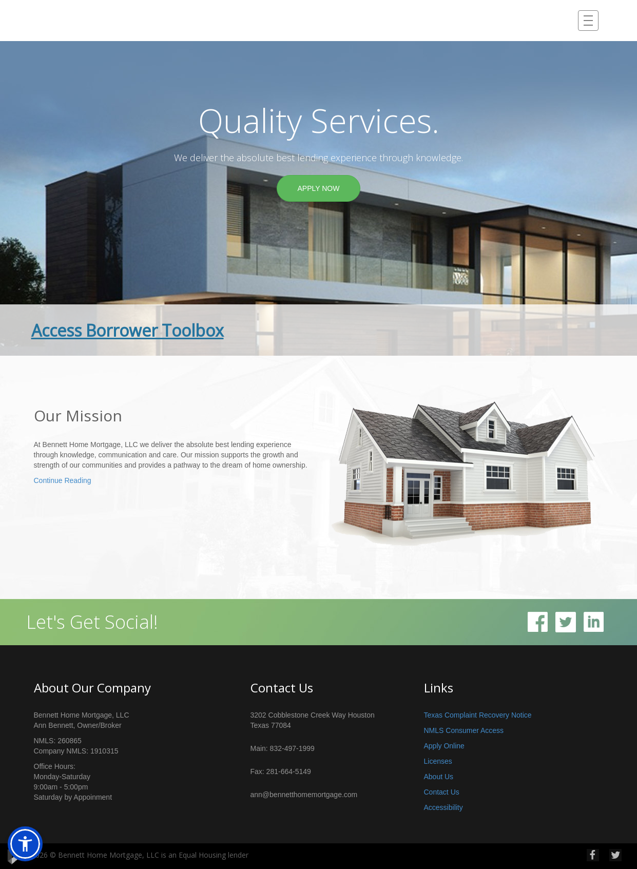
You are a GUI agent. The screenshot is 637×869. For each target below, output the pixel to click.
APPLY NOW (319, 188)
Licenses (438, 761)
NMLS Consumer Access (464, 730)
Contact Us (441, 792)
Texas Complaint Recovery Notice (478, 715)
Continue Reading (62, 480)
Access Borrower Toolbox (127, 330)
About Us (439, 777)
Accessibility (443, 807)
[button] (25, 844)
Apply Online (444, 746)
